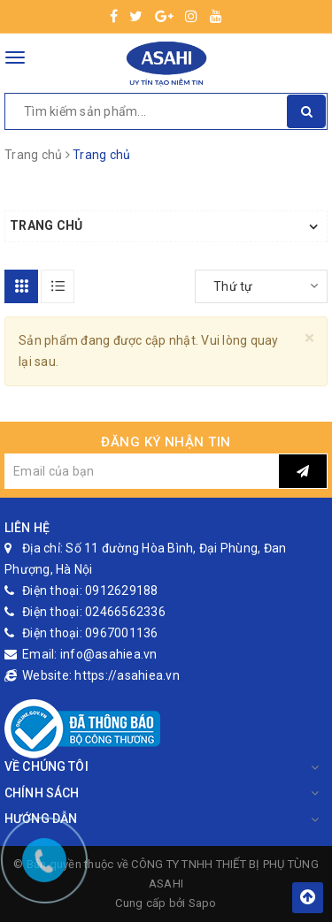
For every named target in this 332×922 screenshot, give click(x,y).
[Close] (309, 338)
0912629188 (121, 590)
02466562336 (125, 612)
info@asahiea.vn (109, 654)
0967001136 (121, 633)
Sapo (203, 903)
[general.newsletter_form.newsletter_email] (141, 471)
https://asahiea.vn (127, 675)
